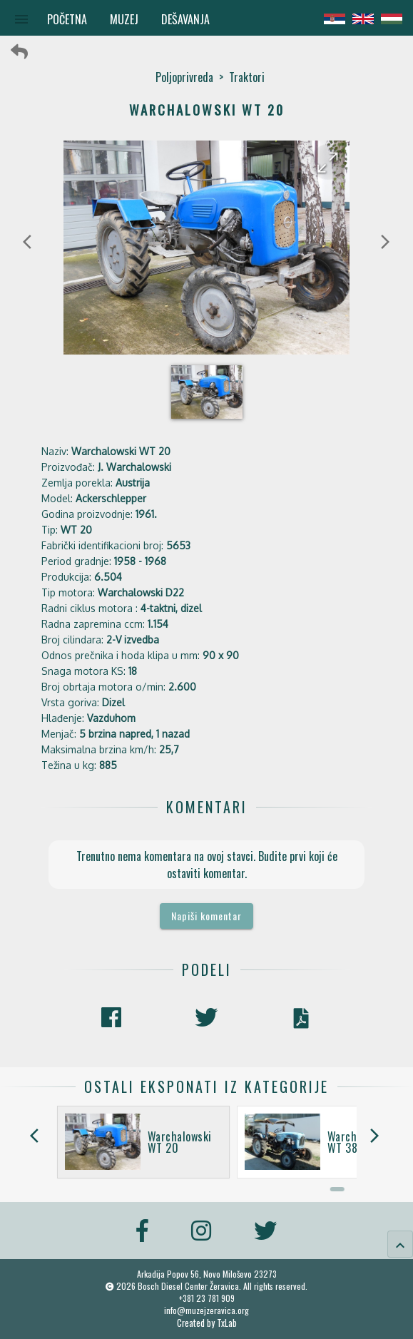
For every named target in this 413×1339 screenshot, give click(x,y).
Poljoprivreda (184, 77)
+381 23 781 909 (207, 1298)
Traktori (247, 77)
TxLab (227, 1323)
